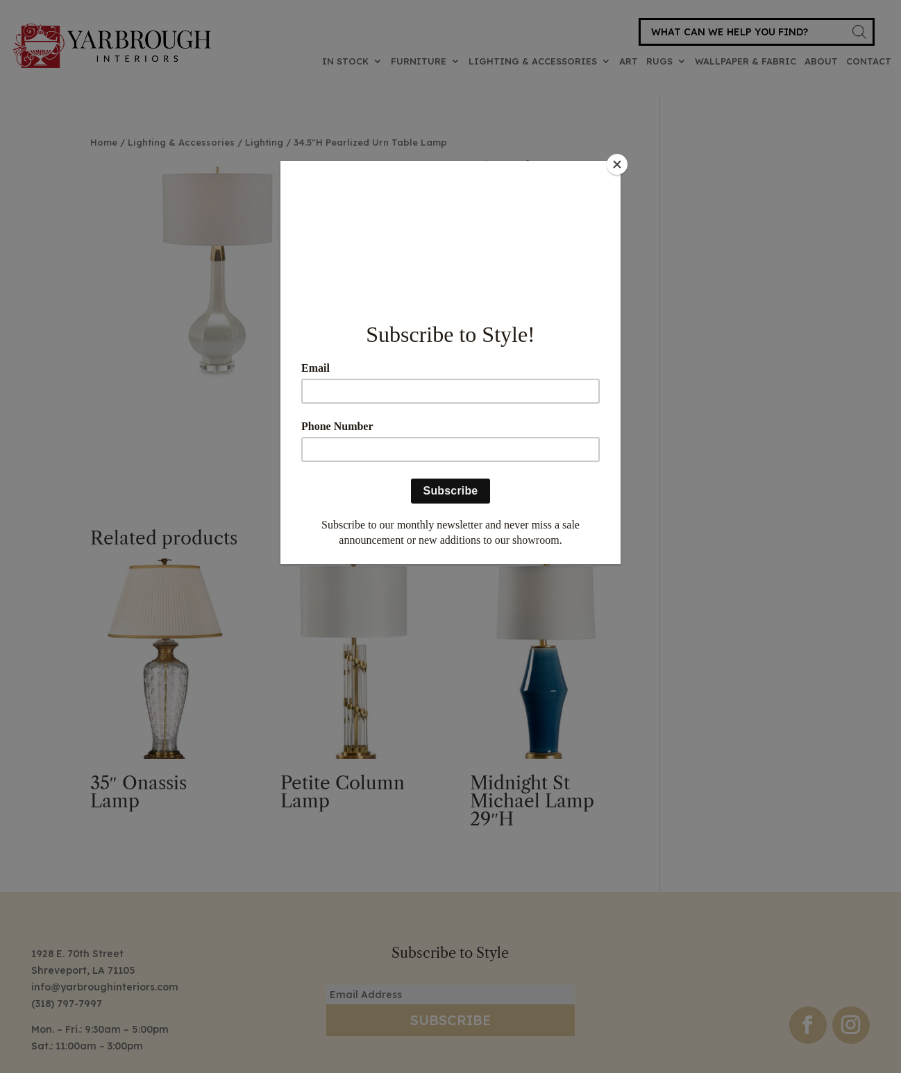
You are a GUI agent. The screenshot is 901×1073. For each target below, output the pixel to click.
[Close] (617, 164)
